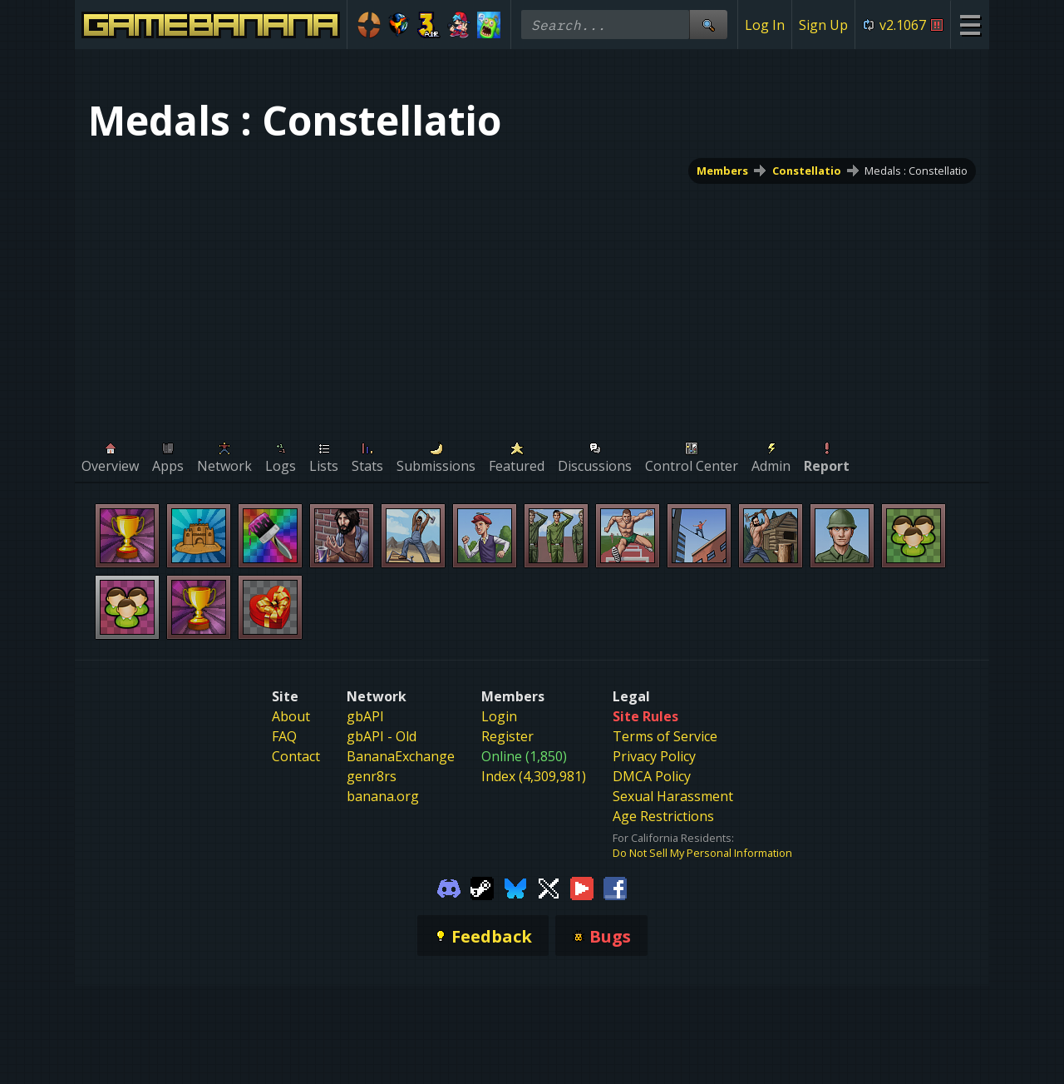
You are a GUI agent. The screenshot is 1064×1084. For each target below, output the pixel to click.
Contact (296, 756)
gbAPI (365, 716)
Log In (765, 25)
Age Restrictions (663, 816)
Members (722, 170)
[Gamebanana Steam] (482, 887)
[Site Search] (708, 24)
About (291, 716)
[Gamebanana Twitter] (548, 887)
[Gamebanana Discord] (449, 887)
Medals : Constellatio (916, 170)
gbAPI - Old (381, 736)
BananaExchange (401, 756)
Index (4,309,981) (533, 776)
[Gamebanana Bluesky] (515, 887)
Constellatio (806, 170)
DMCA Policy (652, 776)
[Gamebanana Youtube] (582, 887)
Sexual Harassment (673, 796)
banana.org (383, 796)
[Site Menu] (969, 24)
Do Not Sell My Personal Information (702, 852)
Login (499, 716)
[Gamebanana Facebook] (615, 887)
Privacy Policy (654, 756)
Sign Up (823, 25)
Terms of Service (665, 736)
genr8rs (372, 776)
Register (507, 736)
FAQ (284, 736)
